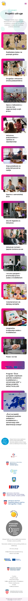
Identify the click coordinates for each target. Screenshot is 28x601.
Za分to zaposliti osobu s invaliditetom (14, 581)
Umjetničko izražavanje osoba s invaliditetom (13, 330)
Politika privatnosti (14, 586)
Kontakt (14, 584)
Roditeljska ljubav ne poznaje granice (14, 53)
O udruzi (14, 576)
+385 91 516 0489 (14, 553)
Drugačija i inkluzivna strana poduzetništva (14, 80)
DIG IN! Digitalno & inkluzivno (13, 222)
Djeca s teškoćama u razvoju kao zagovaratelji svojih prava (14, 108)
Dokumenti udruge (14, 579)
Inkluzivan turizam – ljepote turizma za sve (14, 248)
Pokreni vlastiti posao (14, 583)
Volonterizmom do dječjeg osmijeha (13, 303)
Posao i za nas (11, 357)
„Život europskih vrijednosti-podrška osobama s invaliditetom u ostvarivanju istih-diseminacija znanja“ (14, 419)
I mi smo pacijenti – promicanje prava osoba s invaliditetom (14, 275)
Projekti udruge (14, 578)
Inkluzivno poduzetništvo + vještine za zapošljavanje (12, 138)
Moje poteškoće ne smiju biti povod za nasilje (13, 168)
